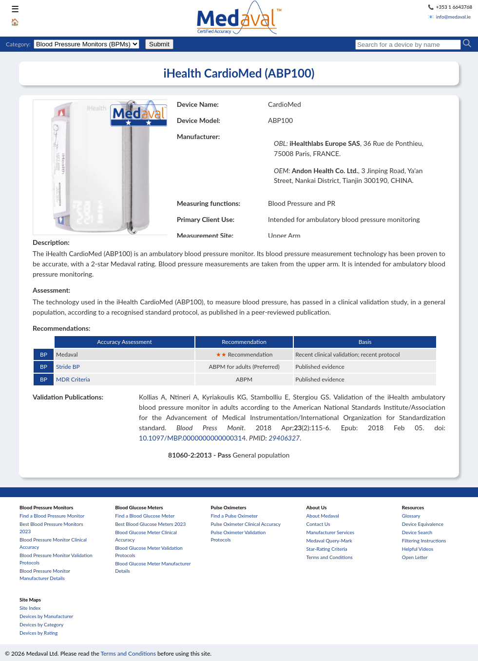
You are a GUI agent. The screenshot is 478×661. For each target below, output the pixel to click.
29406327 (284, 438)
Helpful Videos (417, 549)
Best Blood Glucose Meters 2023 (150, 524)
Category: (18, 44)
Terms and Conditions (329, 557)
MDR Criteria (73, 379)
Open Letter (415, 557)
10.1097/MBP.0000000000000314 (192, 438)
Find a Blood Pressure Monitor (51, 516)
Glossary (411, 516)
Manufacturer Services (330, 532)
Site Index (29, 608)
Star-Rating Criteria (326, 549)
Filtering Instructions (424, 540)
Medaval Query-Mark (329, 540)
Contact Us (318, 524)
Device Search (417, 532)
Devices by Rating (38, 633)
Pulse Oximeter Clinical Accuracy (245, 524)
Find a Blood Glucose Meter (144, 516)
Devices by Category (41, 624)
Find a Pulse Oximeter (234, 516)
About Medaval (322, 516)
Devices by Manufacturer (46, 616)
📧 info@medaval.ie (449, 17)
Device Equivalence (422, 524)
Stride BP (68, 366)
